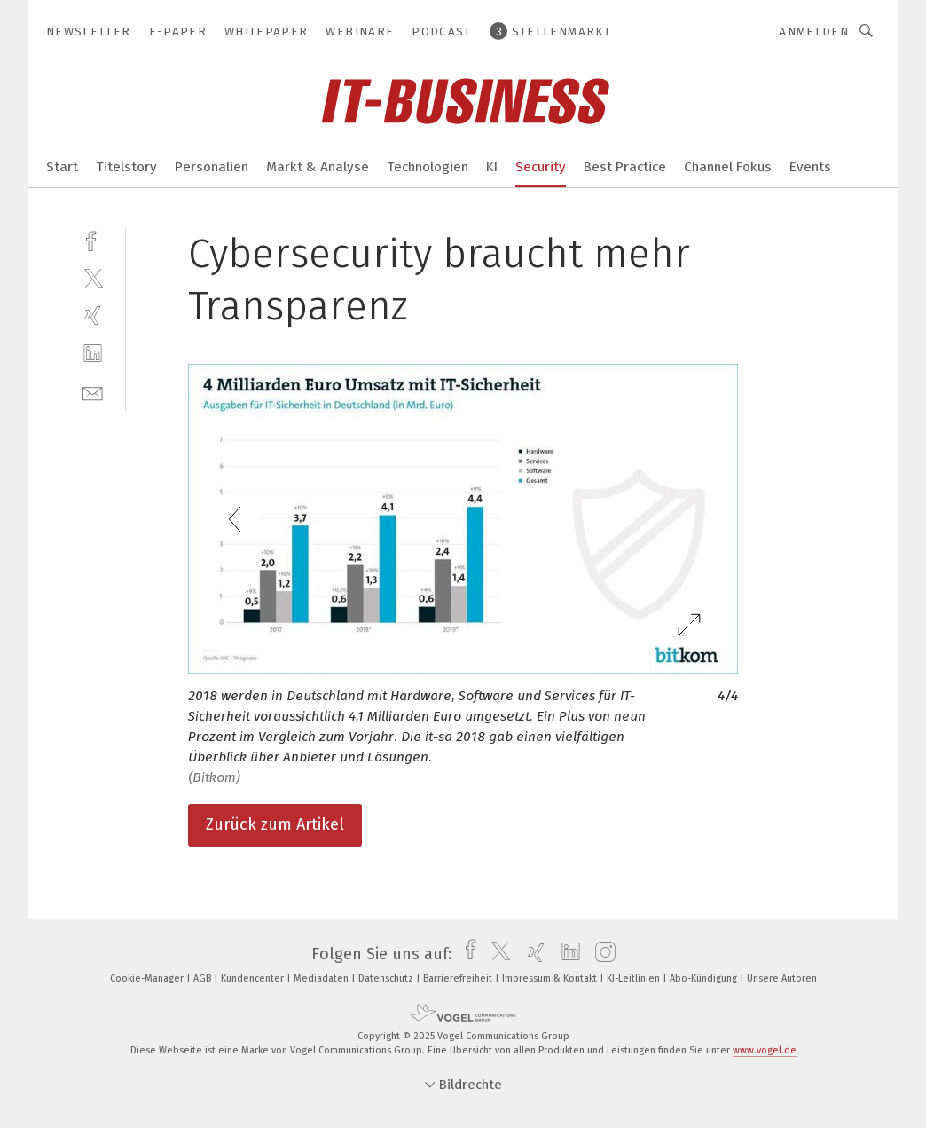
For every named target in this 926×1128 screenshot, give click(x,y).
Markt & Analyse (317, 167)
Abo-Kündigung (705, 978)
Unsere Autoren (782, 978)
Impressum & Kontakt (551, 978)
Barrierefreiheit (459, 978)
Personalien (211, 167)
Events (810, 167)
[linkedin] (93, 354)
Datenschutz (387, 978)
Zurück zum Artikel (275, 824)
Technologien (427, 167)
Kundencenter (253, 978)
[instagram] (601, 954)
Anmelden (814, 31)
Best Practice (625, 167)
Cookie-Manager (148, 978)
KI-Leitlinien (635, 978)
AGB (203, 978)
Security (540, 167)
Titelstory (126, 167)
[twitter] (93, 277)
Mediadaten (322, 978)
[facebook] (93, 239)
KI (492, 167)
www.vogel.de (765, 1050)
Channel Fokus (728, 167)
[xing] (93, 315)
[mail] (93, 392)
